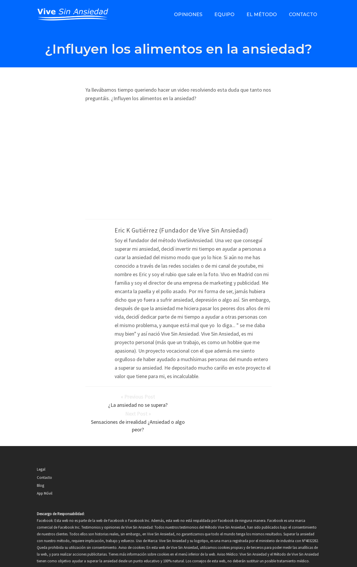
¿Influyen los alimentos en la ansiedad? (178, 49)
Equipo (224, 14)
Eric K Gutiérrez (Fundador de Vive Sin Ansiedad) (181, 230)
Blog (40, 467)
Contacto (303, 14)
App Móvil (44, 475)
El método (261, 14)
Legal (41, 451)
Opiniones (188, 14)
